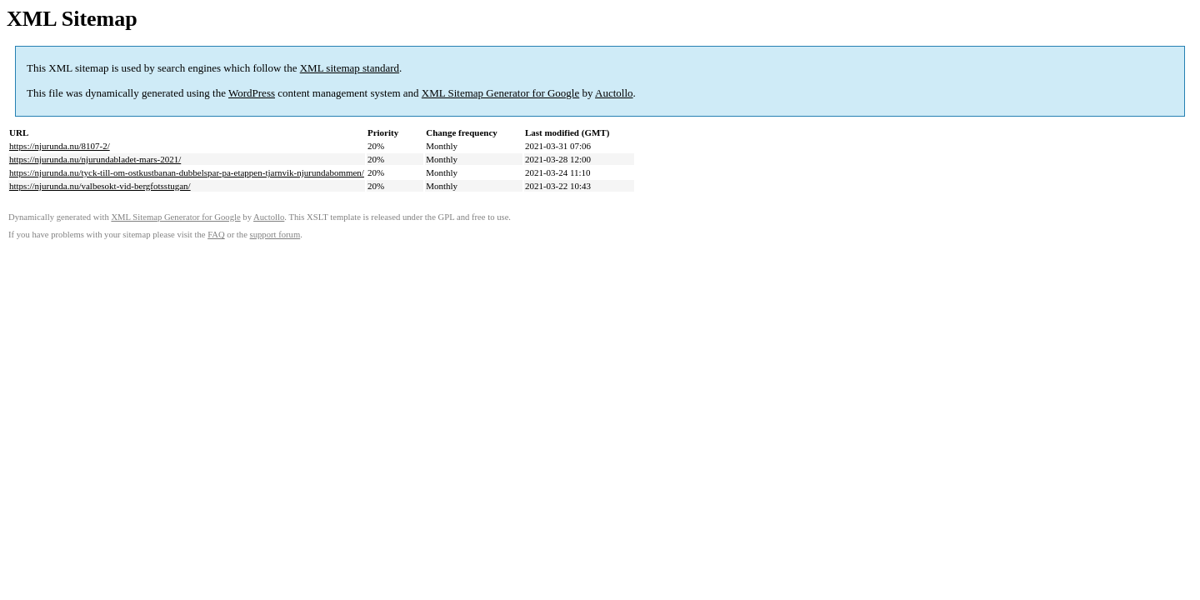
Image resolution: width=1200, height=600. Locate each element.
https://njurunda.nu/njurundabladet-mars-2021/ (95, 159)
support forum (275, 234)
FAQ (216, 234)
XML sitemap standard (349, 68)
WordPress (251, 93)
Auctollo (614, 93)
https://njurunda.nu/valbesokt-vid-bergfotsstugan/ (100, 186)
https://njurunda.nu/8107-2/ (59, 146)
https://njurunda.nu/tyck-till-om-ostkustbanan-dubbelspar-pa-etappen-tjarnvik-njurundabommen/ (186, 173)
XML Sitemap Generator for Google (500, 93)
